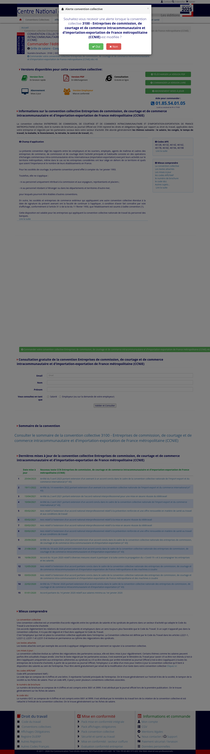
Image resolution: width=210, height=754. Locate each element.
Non (114, 46)
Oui (96, 46)
